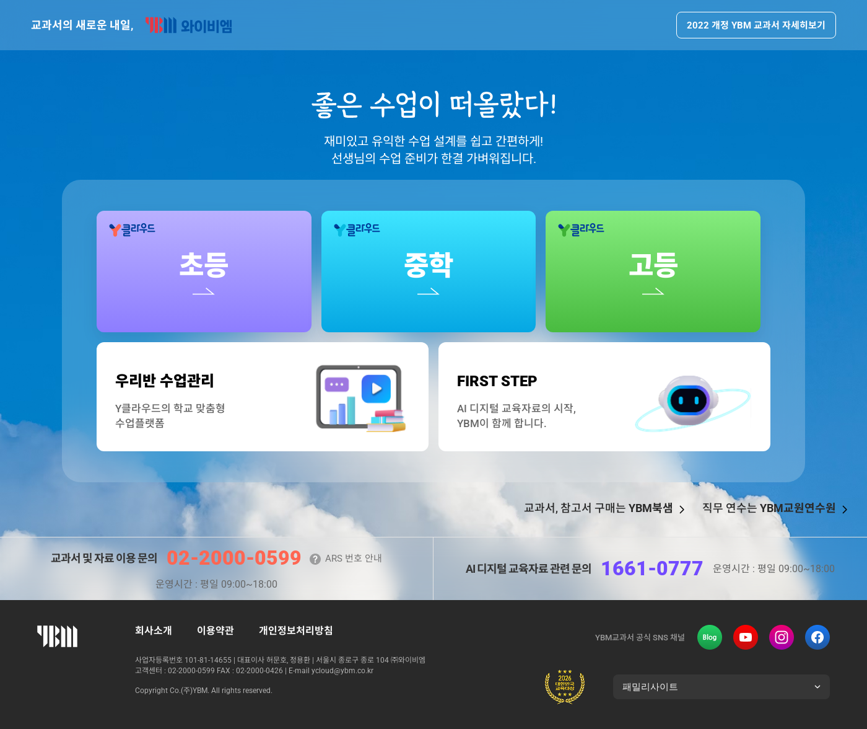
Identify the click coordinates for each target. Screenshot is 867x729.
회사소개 (153, 631)
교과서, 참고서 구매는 (598, 508)
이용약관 (215, 631)
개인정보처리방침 (296, 631)
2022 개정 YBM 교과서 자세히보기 (756, 24)
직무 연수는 (769, 508)
